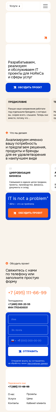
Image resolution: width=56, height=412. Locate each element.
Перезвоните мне (17, 383)
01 (10, 168)
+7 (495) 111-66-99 (27, 293)
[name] (28, 319)
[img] (17, 375)
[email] (28, 330)
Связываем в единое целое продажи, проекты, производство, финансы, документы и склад (28, 185)
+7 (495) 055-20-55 (19, 304)
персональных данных (37, 363)
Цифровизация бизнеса (20, 174)
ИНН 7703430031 (18, 307)
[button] (28, 110)
